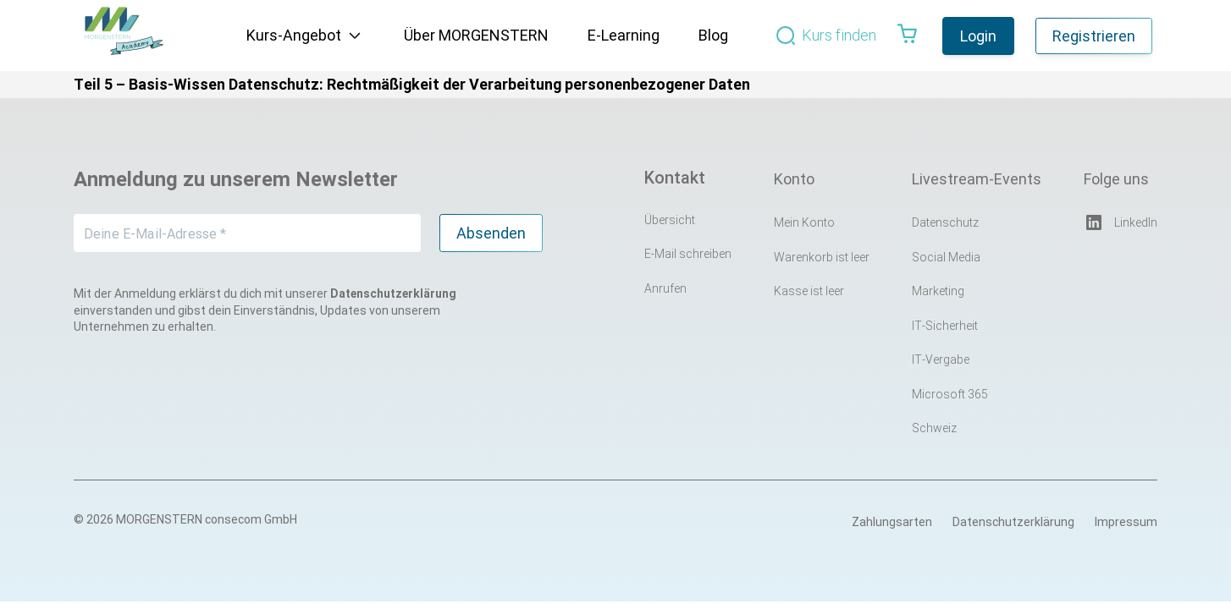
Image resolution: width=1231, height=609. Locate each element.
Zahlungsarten (892, 522)
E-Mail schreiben (687, 254)
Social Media (946, 257)
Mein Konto (804, 222)
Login (978, 36)
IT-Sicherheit (945, 325)
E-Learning (624, 35)
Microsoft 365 (950, 394)
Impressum (1126, 522)
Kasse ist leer (809, 291)
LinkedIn (1120, 222)
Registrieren (1093, 36)
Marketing (938, 291)
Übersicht (669, 220)
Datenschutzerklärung (1013, 522)
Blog (713, 35)
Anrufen (665, 288)
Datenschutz (945, 222)
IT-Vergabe (940, 359)
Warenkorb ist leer (821, 257)
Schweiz (934, 428)
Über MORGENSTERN (476, 35)
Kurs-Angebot (293, 35)
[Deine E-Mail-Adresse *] (247, 233)
